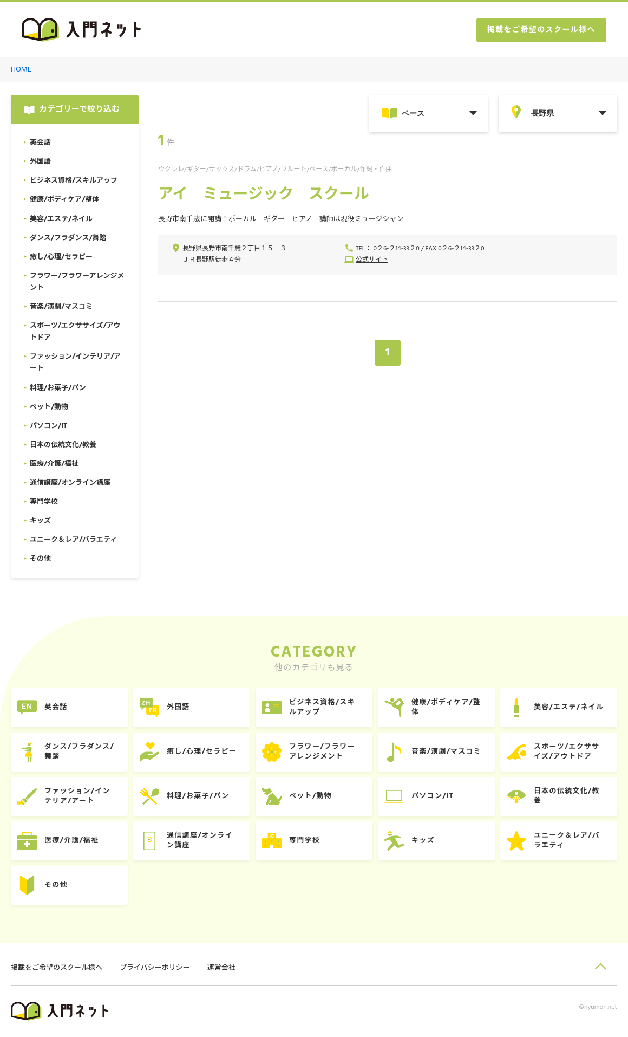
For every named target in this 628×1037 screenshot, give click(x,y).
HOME (21, 69)
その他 (56, 885)
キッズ (423, 840)
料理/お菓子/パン (198, 796)
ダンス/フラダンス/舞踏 (79, 751)
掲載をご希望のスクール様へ (541, 30)
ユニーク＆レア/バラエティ (567, 840)
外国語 (178, 707)
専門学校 (304, 840)
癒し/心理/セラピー (202, 751)
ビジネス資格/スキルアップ (322, 707)
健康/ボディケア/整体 (446, 707)
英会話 (56, 707)
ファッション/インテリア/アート (77, 796)
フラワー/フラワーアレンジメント (322, 751)
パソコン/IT (432, 796)
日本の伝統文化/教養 (567, 796)
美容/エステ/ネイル (569, 707)
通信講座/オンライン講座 (200, 840)
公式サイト (372, 260)
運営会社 (221, 968)
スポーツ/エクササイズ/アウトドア (566, 751)
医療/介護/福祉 (71, 840)
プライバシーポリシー (155, 968)
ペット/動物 (310, 796)
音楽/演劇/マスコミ (446, 751)
